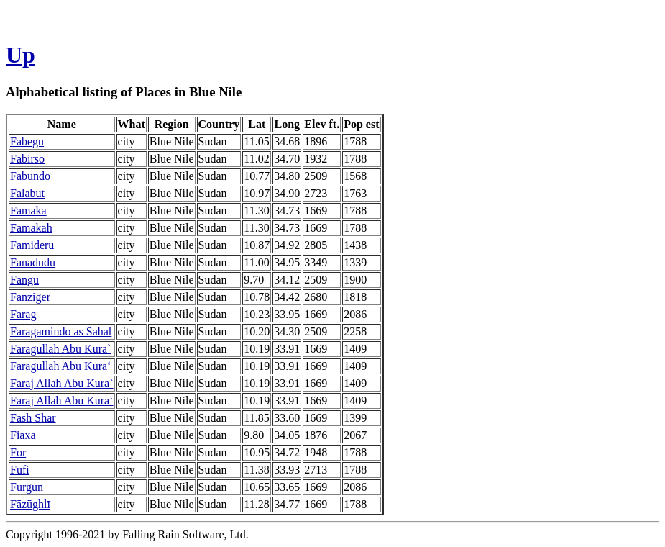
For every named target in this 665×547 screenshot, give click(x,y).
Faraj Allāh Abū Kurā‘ (62, 400)
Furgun (26, 487)
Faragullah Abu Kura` (60, 349)
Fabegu (27, 141)
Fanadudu (32, 262)
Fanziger (30, 297)
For (18, 452)
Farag (23, 314)
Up (20, 55)
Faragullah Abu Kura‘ (60, 366)
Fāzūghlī (30, 504)
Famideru (32, 245)
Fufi (19, 470)
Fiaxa (23, 435)
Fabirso (27, 159)
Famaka (28, 210)
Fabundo (30, 176)
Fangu (24, 280)
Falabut (27, 193)
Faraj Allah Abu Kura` (62, 383)
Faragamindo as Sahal (60, 331)
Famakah (31, 228)
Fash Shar (33, 418)
